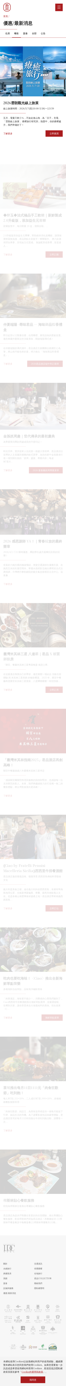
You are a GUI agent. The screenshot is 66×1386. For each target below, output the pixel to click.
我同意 (32, 1379)
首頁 (5, 16)
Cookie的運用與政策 (32, 1371)
